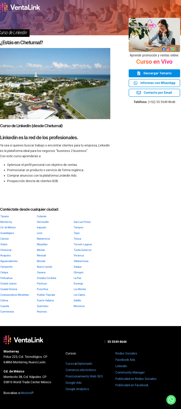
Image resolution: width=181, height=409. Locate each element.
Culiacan (41, 216)
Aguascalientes (9, 261)
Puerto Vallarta (45, 300)
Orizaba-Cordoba (46, 278)
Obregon (78, 272)
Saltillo (77, 300)
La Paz (77, 278)
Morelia (41, 261)
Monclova (79, 306)
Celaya (4, 272)
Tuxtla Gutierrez (83, 250)
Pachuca (42, 283)
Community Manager (130, 372)
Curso (70, 363)
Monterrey (6, 222)
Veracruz (79, 255)
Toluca (77, 238)
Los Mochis (80, 289)
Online (3, 244)
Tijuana (4, 216)
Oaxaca (41, 272)
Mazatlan (42, 244)
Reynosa (42, 311)
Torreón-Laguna (83, 244)
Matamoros (43, 238)
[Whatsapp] (171, 400)
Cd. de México (8, 227)
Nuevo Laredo (44, 266)
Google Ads (74, 382)
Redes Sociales (126, 353)
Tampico (78, 227)
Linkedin (121, 366)
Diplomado (84, 363)
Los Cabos (79, 294)
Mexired (26, 393)
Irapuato (41, 227)
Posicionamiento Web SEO (84, 376)
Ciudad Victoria (8, 289)
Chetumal (5, 250)
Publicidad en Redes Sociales (136, 379)
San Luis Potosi (82, 222)
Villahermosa (81, 261)
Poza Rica (42, 289)
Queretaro (42, 306)
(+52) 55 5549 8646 (161, 102)
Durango (78, 283)
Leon (39, 233)
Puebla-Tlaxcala (46, 294)
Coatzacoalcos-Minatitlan (14, 294)
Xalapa (77, 266)
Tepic (77, 233)
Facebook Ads (125, 360)
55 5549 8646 (117, 342)
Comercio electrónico (81, 370)
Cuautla (4, 306)
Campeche (6, 266)
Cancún (4, 238)
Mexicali (41, 255)
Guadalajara (7, 233)
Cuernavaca (7, 311)
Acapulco (5, 255)
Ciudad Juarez (8, 283)
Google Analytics (77, 389)
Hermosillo (43, 222)
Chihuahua (6, 278)
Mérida (41, 250)
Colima (4, 300)
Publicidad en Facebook (131, 385)
